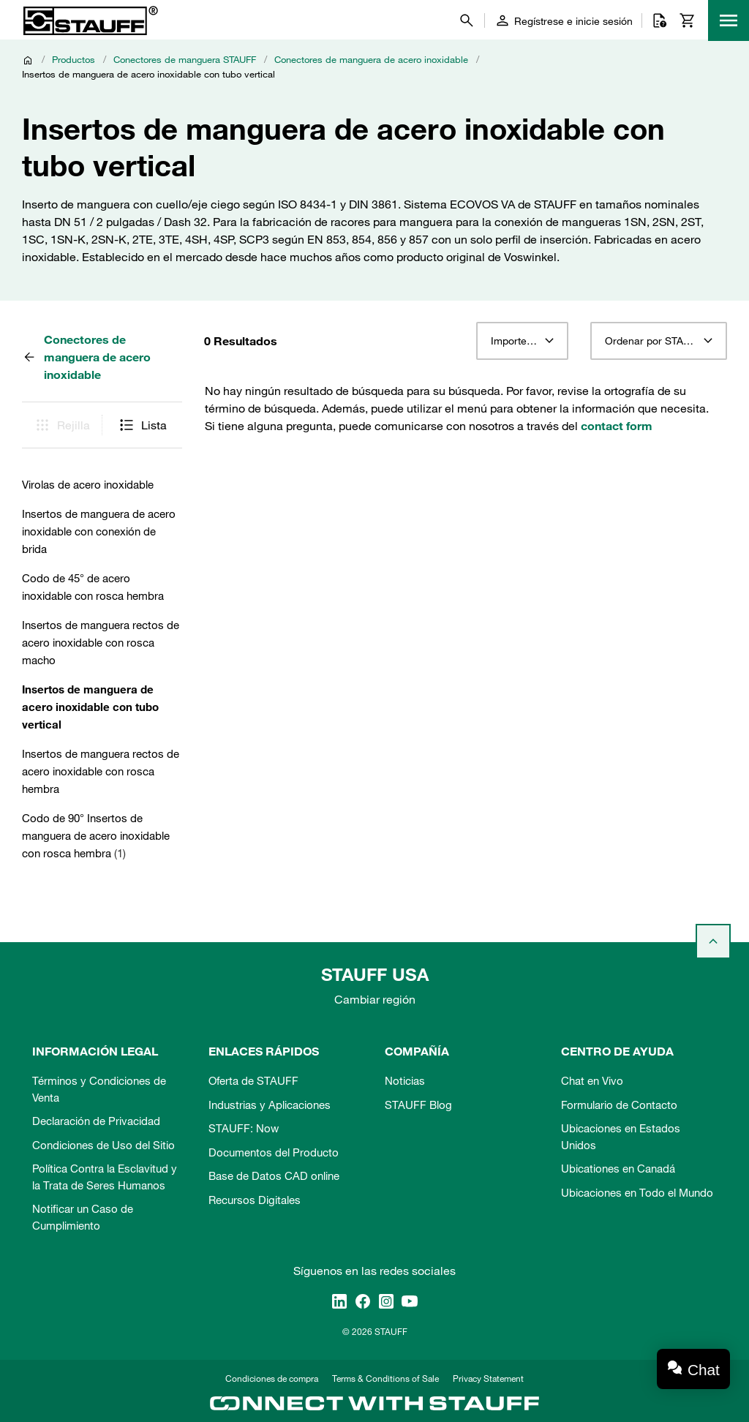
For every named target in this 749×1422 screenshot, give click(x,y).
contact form (616, 425)
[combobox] (521, 341)
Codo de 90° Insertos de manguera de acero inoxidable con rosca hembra (96, 835)
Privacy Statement (488, 1378)
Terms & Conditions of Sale (385, 1378)
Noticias (405, 1080)
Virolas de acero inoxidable (88, 484)
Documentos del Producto (273, 1152)
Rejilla (62, 425)
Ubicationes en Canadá (618, 1168)
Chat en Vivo (592, 1080)
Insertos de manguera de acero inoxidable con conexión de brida (99, 531)
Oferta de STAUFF (253, 1080)
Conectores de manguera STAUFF (184, 59)
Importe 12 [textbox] (516, 340)
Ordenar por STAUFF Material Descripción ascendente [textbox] (658, 340)
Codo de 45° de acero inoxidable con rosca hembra (93, 586)
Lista (142, 425)
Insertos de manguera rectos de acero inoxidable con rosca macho (100, 642)
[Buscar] (466, 20)
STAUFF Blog (418, 1104)
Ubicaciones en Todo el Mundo (637, 1192)
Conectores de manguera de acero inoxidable (371, 59)
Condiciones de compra (271, 1378)
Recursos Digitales (254, 1199)
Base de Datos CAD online (273, 1175)
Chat (704, 1369)
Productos (73, 59)
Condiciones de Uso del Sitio (103, 1144)
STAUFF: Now (243, 1128)
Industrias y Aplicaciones (269, 1104)
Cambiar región (374, 999)
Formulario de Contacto (619, 1104)
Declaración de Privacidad (96, 1120)
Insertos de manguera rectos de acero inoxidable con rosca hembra (100, 771)
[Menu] (728, 20)
